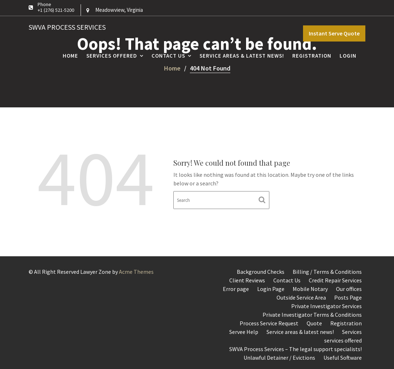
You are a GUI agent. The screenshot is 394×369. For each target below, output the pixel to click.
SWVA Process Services (67, 27)
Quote (314, 323)
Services (352, 331)
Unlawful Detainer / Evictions (279, 357)
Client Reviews (247, 280)
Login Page (270, 288)
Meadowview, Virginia (119, 9)
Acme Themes (136, 271)
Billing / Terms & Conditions (327, 271)
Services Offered (111, 55)
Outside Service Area (301, 297)
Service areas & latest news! (242, 55)
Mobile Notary (310, 288)
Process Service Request (269, 323)
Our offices (349, 288)
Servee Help (243, 331)
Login (348, 55)
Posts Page (348, 297)
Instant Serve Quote (334, 33)
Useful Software (342, 357)
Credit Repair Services (335, 280)
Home (70, 55)
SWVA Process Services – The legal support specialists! (295, 349)
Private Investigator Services (326, 306)
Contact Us (168, 55)
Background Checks (260, 271)
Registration (311, 55)
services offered (343, 340)
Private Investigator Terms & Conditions (312, 314)
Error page (236, 288)
